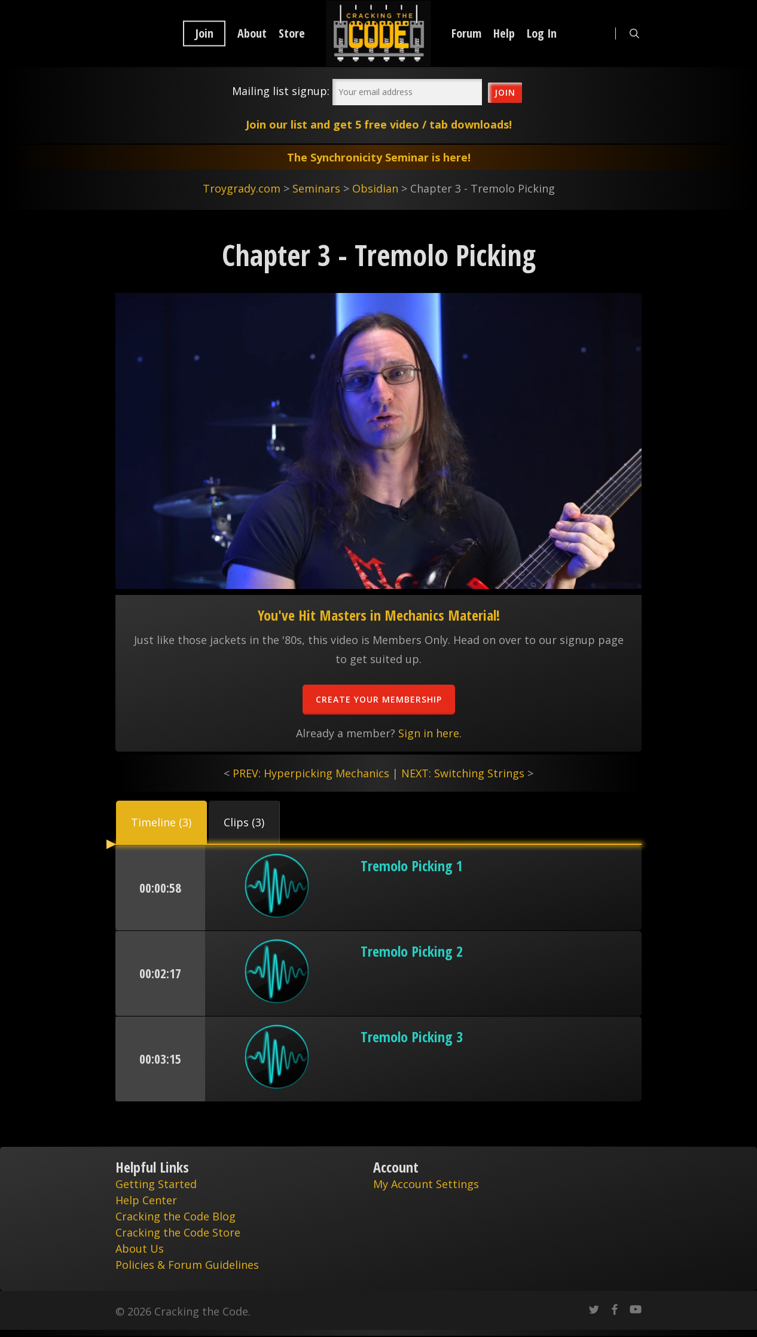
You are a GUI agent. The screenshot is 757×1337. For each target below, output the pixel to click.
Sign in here (428, 733)
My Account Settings (426, 1184)
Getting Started (156, 1184)
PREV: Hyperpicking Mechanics (311, 773)
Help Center (146, 1200)
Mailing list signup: (280, 91)
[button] (161, 822)
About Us (139, 1248)
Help (504, 33)
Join (204, 33)
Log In (542, 33)
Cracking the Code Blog (175, 1216)
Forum (466, 33)
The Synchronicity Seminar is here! (379, 157)
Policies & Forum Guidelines (187, 1264)
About (252, 33)
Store (292, 33)
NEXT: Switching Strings (462, 773)
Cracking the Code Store (177, 1232)
